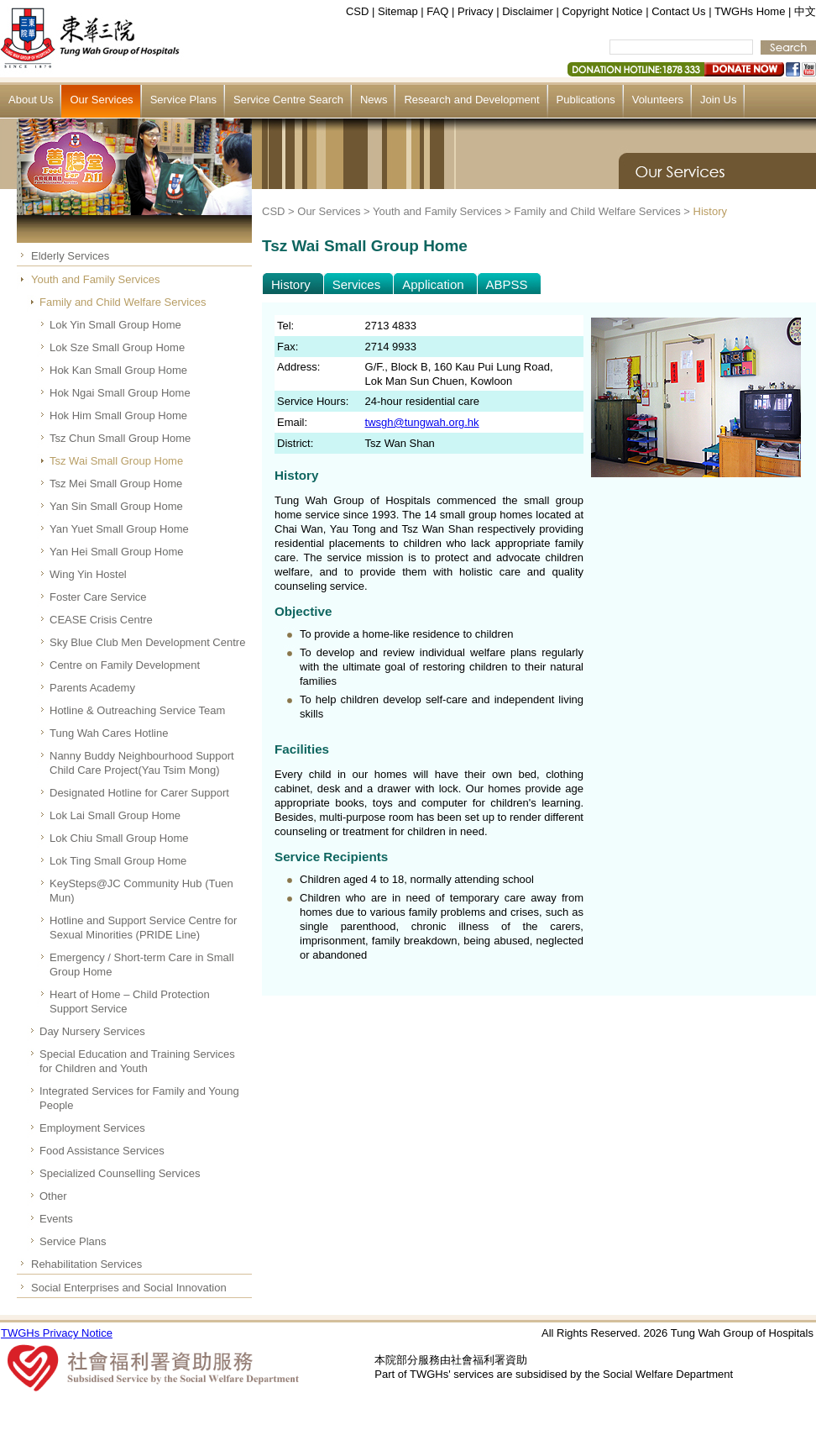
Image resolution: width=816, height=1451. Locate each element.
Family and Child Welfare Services (122, 302)
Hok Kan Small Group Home (118, 370)
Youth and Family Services (95, 279)
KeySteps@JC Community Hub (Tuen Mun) (141, 890)
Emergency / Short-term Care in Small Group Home (142, 964)
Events (56, 1218)
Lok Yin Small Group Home (115, 324)
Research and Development (471, 99)
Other (53, 1196)
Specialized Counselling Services (120, 1173)
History (710, 211)
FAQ (437, 11)
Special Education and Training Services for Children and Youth (137, 1061)
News (374, 99)
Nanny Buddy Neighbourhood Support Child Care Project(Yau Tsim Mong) (142, 762)
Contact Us (678, 11)
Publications (586, 99)
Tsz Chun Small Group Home (120, 438)
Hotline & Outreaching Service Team (137, 710)
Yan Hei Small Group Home (116, 551)
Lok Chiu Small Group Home (119, 838)
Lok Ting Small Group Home (118, 860)
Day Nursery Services (92, 1031)
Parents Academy (92, 687)
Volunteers (657, 99)
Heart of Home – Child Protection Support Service (130, 1001)
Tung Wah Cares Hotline (109, 733)
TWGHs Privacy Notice (56, 1333)
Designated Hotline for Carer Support (139, 792)
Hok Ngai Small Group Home (120, 392)
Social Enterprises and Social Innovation (129, 1287)
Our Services (101, 99)
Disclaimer (527, 11)
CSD (357, 11)
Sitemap (398, 11)
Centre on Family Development (125, 665)
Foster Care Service (98, 597)
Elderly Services (70, 256)
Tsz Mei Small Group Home (116, 483)
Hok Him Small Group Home (118, 415)
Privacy (476, 11)
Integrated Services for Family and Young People (139, 1098)
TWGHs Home (750, 11)
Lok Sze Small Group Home (117, 347)
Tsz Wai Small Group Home (116, 461)
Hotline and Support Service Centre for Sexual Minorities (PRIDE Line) (143, 927)
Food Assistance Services (102, 1150)
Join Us (718, 99)
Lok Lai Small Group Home (115, 815)
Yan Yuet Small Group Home (119, 529)
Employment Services (92, 1128)
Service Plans (183, 99)
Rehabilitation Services (86, 1264)
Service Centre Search (288, 99)
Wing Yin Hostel (88, 574)
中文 (805, 11)
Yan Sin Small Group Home (116, 506)
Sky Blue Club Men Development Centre (147, 642)
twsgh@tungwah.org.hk (422, 422)
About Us (30, 99)
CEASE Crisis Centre (101, 619)
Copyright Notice (602, 11)
